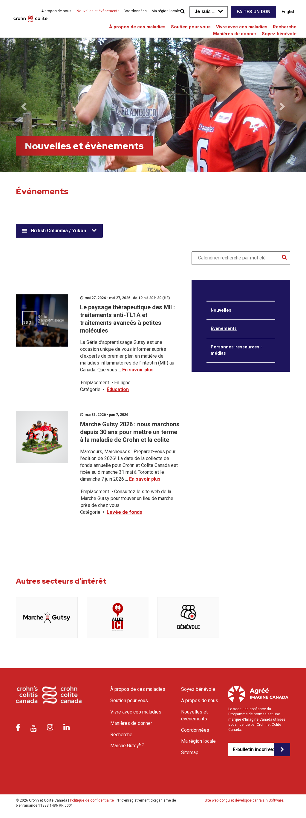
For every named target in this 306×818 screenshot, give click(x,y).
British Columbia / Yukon (58, 230)
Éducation (118, 389)
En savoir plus (138, 370)
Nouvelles (221, 310)
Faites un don (253, 11)
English (289, 11)
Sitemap (189, 752)
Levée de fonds (124, 512)
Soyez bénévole (279, 33)
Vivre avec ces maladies (241, 27)
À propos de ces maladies (137, 27)
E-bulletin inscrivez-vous (253, 749)
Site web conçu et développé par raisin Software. (244, 800)
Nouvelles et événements (194, 715)
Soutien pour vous (191, 27)
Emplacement (95, 382)
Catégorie (90, 389)
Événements (224, 328)
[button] (23, 105)
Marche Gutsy (127, 745)
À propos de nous (56, 11)
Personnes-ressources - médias (236, 350)
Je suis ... (205, 11)
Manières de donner (234, 33)
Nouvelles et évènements (98, 11)
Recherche (284, 27)
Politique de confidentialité (92, 800)
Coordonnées (135, 11)
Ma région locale (166, 11)
